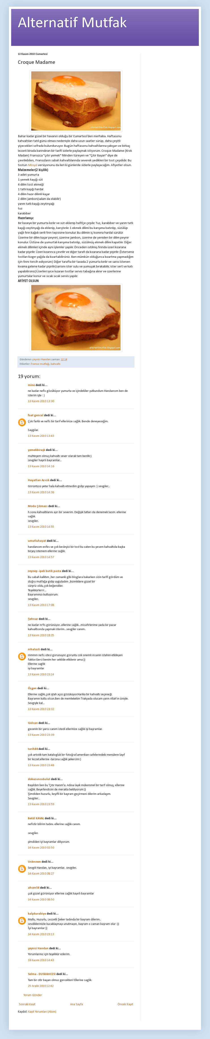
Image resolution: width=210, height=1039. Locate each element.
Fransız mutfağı (40, 364)
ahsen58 (33, 888)
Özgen (32, 688)
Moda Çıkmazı (38, 506)
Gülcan (33, 723)
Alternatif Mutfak (72, 23)
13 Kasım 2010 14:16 (41, 466)
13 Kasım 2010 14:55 (41, 527)
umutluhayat (37, 541)
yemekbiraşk (36, 450)
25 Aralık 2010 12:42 (41, 986)
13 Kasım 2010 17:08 (41, 605)
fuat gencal (35, 415)
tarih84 (33, 749)
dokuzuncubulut (39, 779)
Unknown (34, 862)
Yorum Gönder (32, 995)
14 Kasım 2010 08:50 (41, 899)
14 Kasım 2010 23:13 (41, 934)
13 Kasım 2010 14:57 (41, 557)
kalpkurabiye (37, 913)
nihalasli (34, 649)
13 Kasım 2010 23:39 (41, 735)
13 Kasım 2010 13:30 (41, 401)
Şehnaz (33, 619)
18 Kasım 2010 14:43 (41, 960)
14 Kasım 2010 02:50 (41, 847)
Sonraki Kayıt (27, 1004)
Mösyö (32, 165)
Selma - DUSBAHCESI (42, 974)
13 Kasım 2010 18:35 (41, 635)
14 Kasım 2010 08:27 (41, 873)
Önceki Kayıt (125, 1004)
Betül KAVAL (36, 818)
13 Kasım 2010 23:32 (41, 709)
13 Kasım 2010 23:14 (41, 674)
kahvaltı (55, 364)
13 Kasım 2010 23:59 (41, 804)
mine (31, 385)
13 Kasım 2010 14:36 (41, 492)
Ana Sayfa (76, 1004)
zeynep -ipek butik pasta (44, 571)
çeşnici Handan (38, 948)
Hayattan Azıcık (38, 480)
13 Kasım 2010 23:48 (41, 765)
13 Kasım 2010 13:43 (41, 436)
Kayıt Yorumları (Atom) (42, 1011)
